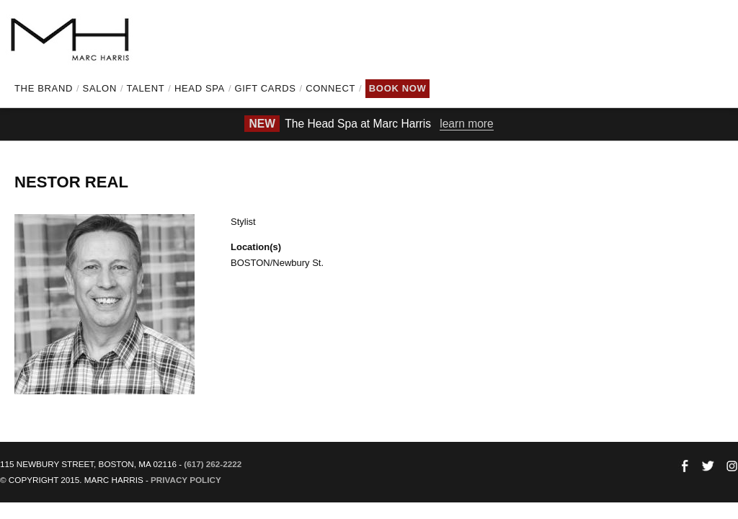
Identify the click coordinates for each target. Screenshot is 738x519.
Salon (100, 88)
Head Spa (199, 88)
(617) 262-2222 (212, 464)
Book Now (398, 88)
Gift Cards (265, 88)
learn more (467, 123)
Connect (330, 88)
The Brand (43, 88)
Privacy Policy (186, 479)
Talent (146, 88)
